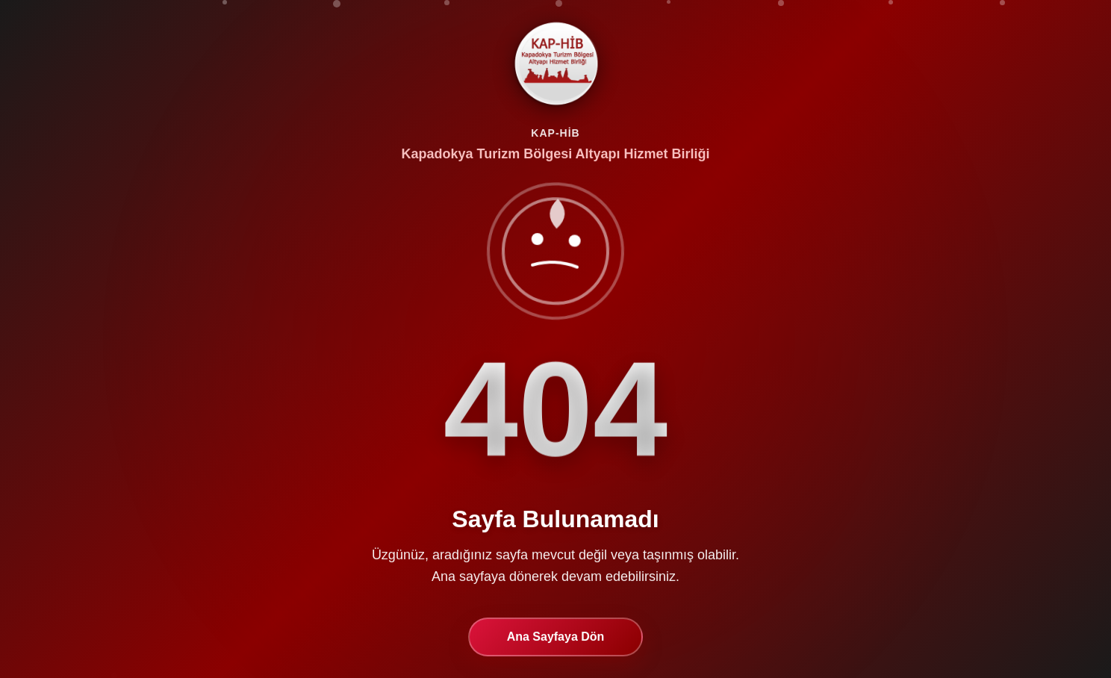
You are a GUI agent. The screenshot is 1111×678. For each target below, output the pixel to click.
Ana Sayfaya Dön (556, 638)
